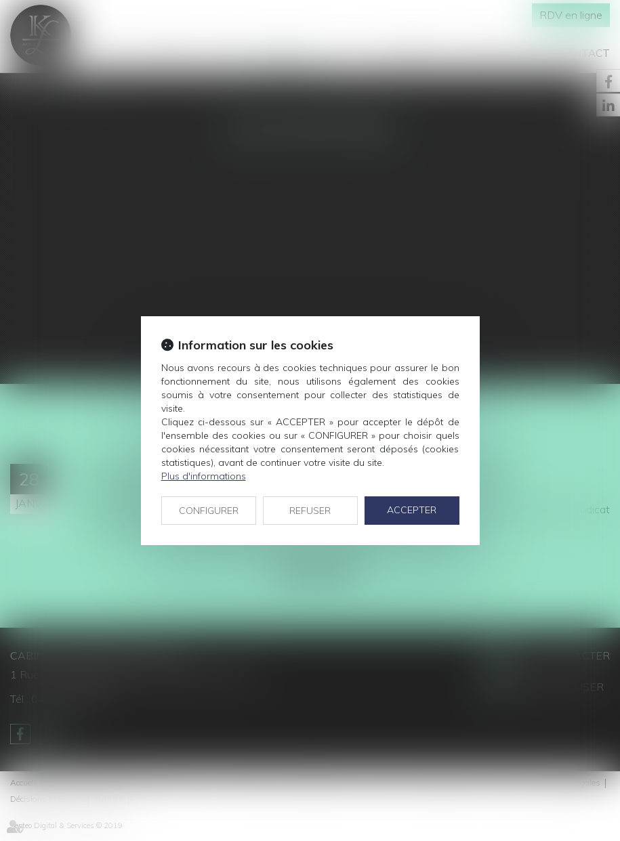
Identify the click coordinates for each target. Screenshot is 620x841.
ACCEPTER (411, 510)
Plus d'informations (203, 476)
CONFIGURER (209, 510)
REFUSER (310, 510)
